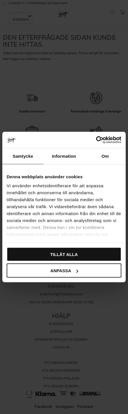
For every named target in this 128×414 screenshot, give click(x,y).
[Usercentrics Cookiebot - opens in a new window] (96, 140)
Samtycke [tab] (23, 155)
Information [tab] (64, 155)
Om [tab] (105, 155)
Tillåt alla (64, 254)
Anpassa (64, 270)
